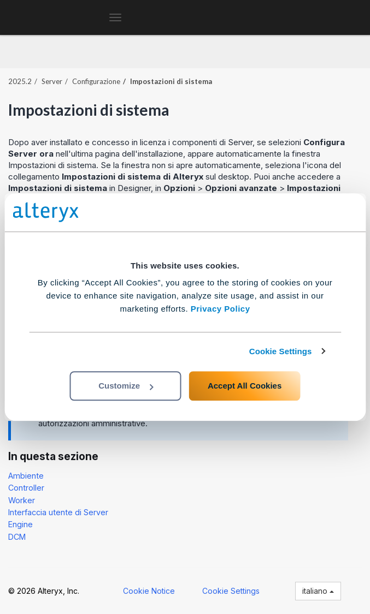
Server (52, 81)
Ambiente (26, 475)
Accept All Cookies (244, 385)
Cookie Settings (280, 351)
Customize (125, 385)
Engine (20, 524)
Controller (26, 487)
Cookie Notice (149, 590)
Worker (21, 500)
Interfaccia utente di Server (58, 512)
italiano (318, 590)
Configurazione (96, 81)
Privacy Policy (220, 308)
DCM (17, 536)
